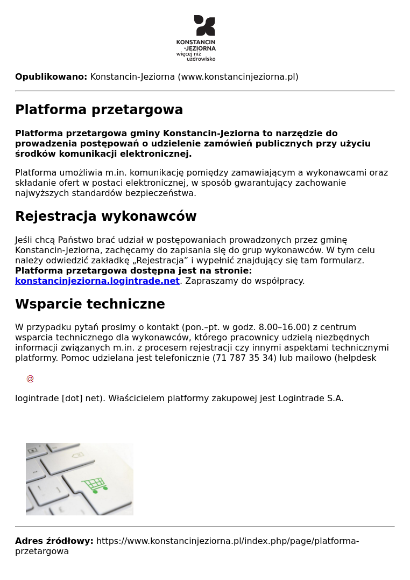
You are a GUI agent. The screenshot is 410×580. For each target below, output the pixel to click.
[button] (205, 479)
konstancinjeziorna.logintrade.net (97, 281)
